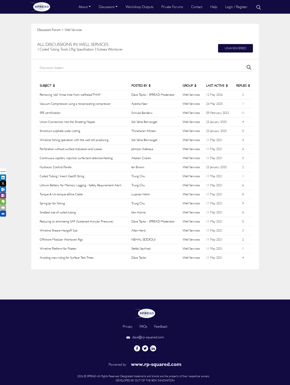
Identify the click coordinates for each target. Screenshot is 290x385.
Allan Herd (138, 230)
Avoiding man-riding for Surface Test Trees (67, 257)
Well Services (191, 95)
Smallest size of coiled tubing (58, 212)
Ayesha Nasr (139, 104)
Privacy (127, 326)
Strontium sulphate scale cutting (60, 131)
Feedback (160, 326)
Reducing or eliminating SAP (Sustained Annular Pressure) (76, 221)
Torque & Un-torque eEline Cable (61, 194)
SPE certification (50, 113)
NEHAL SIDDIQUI (143, 239)
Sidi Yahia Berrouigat (144, 122)
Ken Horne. (138, 212)
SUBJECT (47, 86)
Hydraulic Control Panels (56, 167)
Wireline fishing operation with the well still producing (74, 140)
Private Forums (172, 7)
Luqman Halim (140, 194)
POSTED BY (141, 86)
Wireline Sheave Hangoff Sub (58, 230)
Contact (196, 7)
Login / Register (236, 7)
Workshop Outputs (139, 7)
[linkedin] (153, 348)
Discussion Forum (49, 30)
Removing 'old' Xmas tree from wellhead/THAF (70, 95)
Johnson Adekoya (142, 149)
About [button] (83, 7)
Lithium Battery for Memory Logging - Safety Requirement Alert (80, 185)
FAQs (143, 326)
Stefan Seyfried (141, 248)
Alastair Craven (141, 158)
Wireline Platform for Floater (58, 248)
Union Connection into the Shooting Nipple (67, 122)
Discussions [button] (106, 7)
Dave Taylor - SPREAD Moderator (153, 95)
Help (213, 7)
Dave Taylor (138, 257)
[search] (258, 7)
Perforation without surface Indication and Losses (71, 149)
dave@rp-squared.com (145, 337)
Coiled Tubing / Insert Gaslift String (62, 176)
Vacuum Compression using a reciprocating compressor (75, 104)
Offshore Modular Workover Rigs (61, 239)
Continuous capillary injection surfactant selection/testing (76, 158)
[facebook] (137, 348)
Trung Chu (138, 176)
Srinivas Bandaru (141, 113)
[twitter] (145, 348)
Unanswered (235, 48)
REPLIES (243, 86)
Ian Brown (137, 167)
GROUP (189, 86)
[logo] (145, 313)
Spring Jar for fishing (52, 203)
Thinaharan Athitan (143, 131)
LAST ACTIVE (217, 86)
